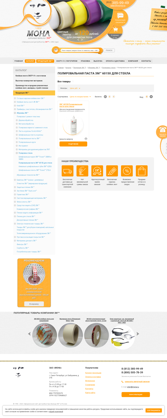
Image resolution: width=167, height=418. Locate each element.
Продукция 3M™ (45, 61)
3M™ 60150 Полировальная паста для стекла (70, 105)
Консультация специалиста (120, 16)
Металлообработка (26, 124)
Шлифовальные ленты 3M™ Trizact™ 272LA (35, 170)
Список (146, 96)
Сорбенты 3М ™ (23, 248)
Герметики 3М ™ (23, 194)
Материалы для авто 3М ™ (27, 241)
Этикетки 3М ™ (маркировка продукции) (32, 183)
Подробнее (73, 144)
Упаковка (85, 61)
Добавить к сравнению (86, 138)
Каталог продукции (93, 373)
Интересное (90, 381)
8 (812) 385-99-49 (132, 368)
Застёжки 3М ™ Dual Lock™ (27, 191)
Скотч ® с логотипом (66, 61)
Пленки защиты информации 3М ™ (30, 213)
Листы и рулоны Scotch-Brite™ (30, 131)
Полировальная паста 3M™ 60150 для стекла (35, 163)
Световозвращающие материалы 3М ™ (32, 198)
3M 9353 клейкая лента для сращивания (44, 320)
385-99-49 (117, 3)
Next (82, 39)
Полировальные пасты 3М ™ (29, 138)
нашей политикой (56, 412)
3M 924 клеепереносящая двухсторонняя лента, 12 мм (95, 320)
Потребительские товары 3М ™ (29, 252)
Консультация (135, 394)
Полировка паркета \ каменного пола (33, 127)
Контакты (146, 61)
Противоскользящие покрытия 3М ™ (31, 237)
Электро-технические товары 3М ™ (30, 224)
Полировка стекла (25, 153)
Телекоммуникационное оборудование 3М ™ (34, 233)
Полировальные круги (27, 142)
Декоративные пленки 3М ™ (27, 220)
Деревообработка (26, 120)
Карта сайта (90, 393)
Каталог (30, 61)
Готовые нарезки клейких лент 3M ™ (31, 98)
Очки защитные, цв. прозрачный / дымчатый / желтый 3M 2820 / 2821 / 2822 (122, 320)
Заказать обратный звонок (137, 382)
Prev (78, 39)
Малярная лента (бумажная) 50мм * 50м (70, 320)
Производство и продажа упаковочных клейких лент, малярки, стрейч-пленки (32, 86)
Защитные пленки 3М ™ (25, 187)
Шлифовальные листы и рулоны (31, 135)
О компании (90, 385)
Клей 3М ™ (20, 106)
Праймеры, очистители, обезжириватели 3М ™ (34, 109)
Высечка (98, 61)
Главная (18, 61)
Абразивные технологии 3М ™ (28, 175)
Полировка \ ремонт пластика (28, 116)
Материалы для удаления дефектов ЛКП (34, 149)
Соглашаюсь (153, 410)
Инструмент (23, 146)
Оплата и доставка (115, 61)
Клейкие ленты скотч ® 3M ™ (28, 102)
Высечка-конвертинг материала (29, 81)
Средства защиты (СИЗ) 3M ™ (28, 205)
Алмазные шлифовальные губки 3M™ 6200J (35, 166)
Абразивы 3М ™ (22, 113)
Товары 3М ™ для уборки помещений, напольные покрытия (35, 228)
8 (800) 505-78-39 (132, 372)
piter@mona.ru (118, 5)
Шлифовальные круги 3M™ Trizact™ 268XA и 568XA (35, 158)
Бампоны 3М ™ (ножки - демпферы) (30, 180)
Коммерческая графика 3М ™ (28, 209)
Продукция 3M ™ (22, 93)
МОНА (37, 11)
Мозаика (151, 96)
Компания (133, 61)
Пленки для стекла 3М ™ (26, 216)
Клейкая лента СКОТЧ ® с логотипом (31, 76)
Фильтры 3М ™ (22, 244)
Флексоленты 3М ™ (24, 202)
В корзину (34, 304)
